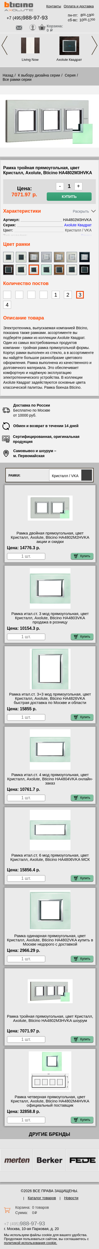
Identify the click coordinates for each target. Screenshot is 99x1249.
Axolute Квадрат (69, 60)
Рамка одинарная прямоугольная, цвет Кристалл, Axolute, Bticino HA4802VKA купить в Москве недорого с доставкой (50, 940)
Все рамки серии (17, 79)
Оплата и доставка (79, 6)
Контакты (53, 6)
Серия (70, 75)
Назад (8, 75)
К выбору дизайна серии (39, 75)
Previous (4, 45)
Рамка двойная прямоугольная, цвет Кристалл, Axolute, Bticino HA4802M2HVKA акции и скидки (50, 537)
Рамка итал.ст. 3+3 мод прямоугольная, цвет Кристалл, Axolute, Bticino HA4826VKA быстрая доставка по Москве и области (50, 698)
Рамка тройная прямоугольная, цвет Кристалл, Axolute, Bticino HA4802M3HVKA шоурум (50, 1018)
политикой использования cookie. (30, 1243)
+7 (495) (27, 18)
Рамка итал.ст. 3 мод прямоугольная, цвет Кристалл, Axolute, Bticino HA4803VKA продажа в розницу (50, 618)
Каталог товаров (42, 1198)
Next (94, 45)
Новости (71, 1198)
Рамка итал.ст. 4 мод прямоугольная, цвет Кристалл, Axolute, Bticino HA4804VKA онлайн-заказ (50, 779)
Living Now (30, 60)
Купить (69, 196)
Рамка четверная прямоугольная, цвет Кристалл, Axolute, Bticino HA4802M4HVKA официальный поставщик (50, 1101)
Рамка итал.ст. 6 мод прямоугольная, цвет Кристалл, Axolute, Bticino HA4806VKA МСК (50, 857)
